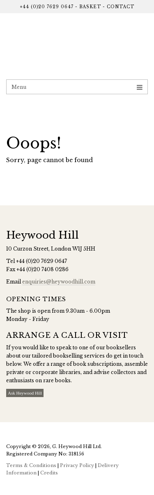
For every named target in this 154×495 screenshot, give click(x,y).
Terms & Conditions (31, 465)
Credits (49, 473)
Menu (77, 87)
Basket (90, 6)
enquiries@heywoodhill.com (58, 282)
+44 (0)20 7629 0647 (47, 6)
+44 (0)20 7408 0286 (42, 269)
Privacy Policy (77, 465)
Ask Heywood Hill (25, 392)
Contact (120, 6)
